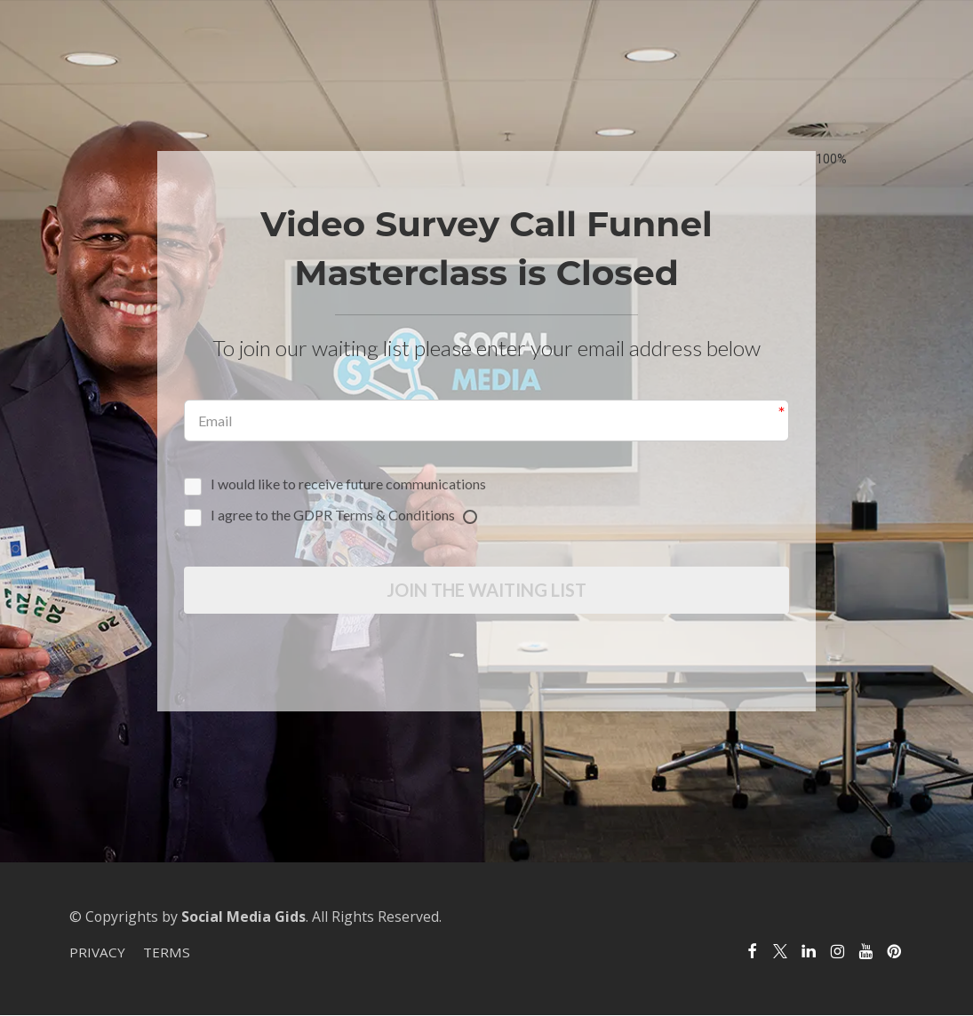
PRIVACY (97, 954)
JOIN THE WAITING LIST (486, 590)
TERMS (166, 954)
